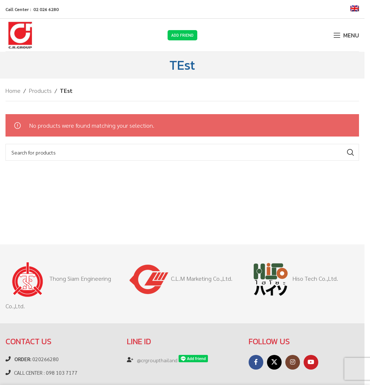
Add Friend (182, 35)
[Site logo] (20, 34)
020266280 (36, 359)
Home (13, 90)
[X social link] (274, 362)
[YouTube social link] (311, 362)
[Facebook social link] (256, 362)
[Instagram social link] (292, 362)
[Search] (182, 152)
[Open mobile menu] (346, 35)
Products (40, 90)
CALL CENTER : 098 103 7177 (45, 372)
